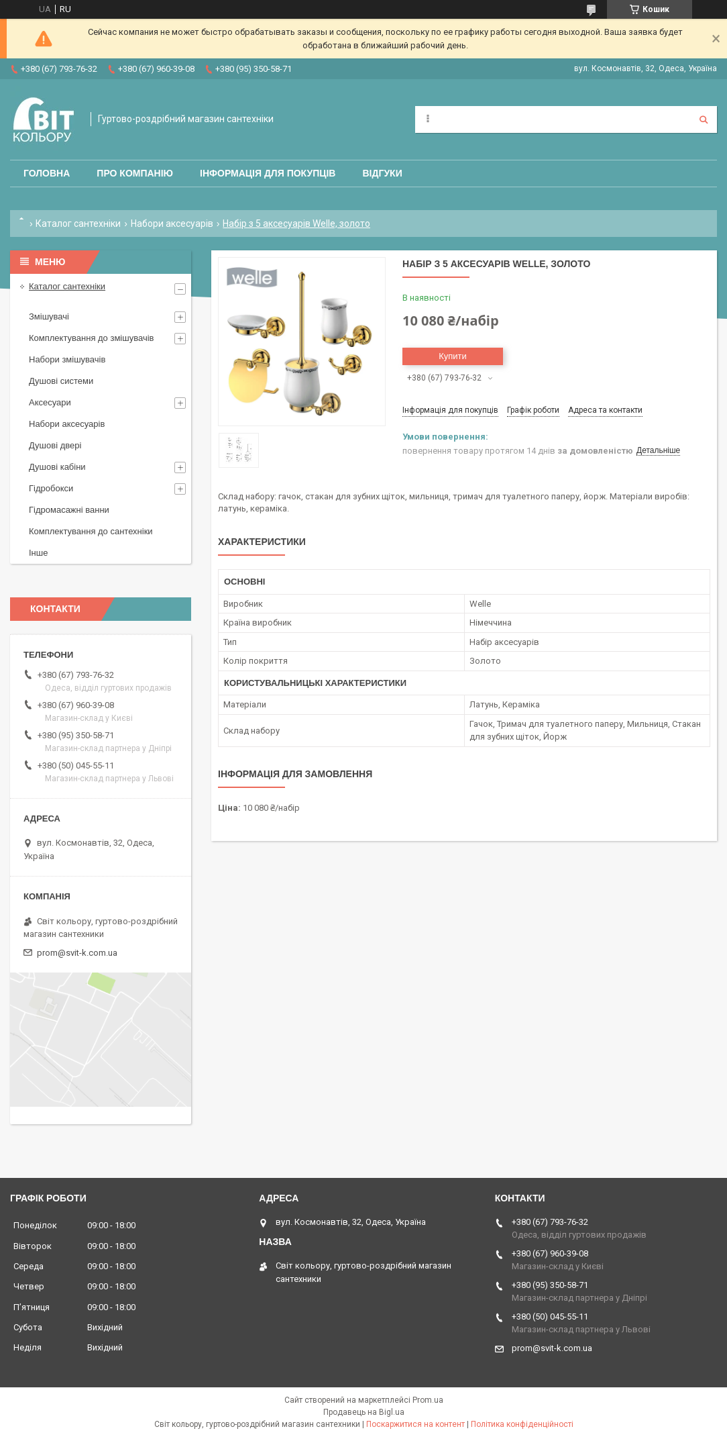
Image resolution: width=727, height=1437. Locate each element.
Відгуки (382, 173)
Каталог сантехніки (78, 223)
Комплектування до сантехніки (91, 531)
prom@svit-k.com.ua (77, 953)
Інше (38, 553)
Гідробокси (51, 488)
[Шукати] (703, 119)
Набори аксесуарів (172, 223)
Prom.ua (427, 1400)
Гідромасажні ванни (69, 510)
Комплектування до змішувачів (91, 338)
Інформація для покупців (267, 173)
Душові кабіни (57, 467)
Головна (46, 173)
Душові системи (61, 381)
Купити (453, 356)
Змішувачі (49, 316)
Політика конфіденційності (522, 1424)
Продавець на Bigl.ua (363, 1412)
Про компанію (135, 173)
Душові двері (55, 445)
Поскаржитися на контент (415, 1424)
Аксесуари (50, 402)
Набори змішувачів (67, 359)
